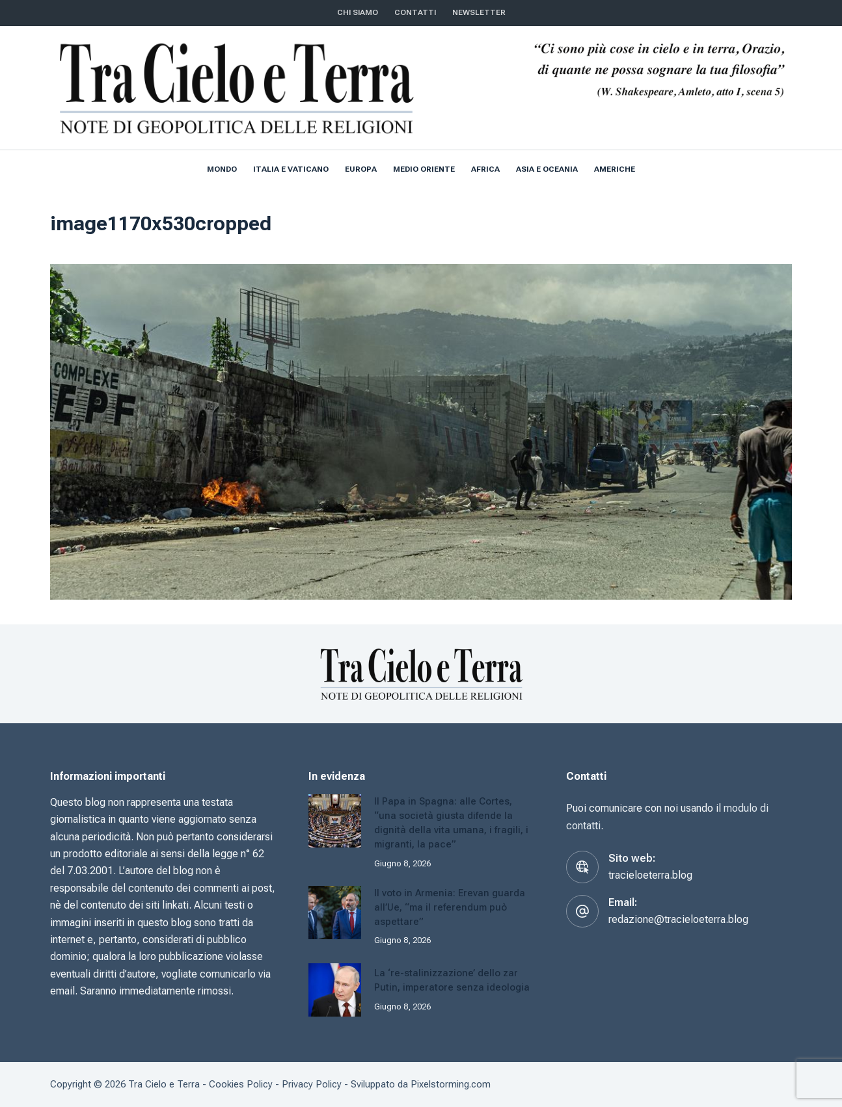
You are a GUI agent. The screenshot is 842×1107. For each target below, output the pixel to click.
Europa (361, 169)
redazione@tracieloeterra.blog (678, 919)
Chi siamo (357, 12)
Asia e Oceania (547, 169)
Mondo (222, 169)
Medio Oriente (424, 169)
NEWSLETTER (479, 12)
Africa (485, 169)
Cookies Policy (241, 1084)
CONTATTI (415, 12)
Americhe (614, 169)
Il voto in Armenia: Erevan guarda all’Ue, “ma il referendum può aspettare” (449, 907)
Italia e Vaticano (291, 169)
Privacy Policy (312, 1084)
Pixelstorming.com (451, 1084)
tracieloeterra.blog (650, 875)
